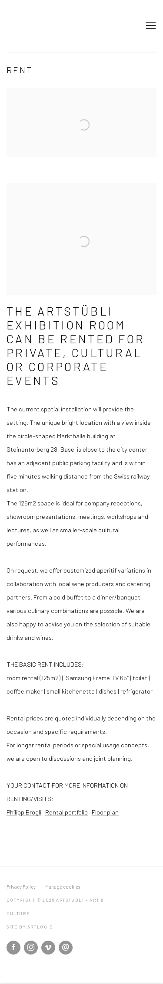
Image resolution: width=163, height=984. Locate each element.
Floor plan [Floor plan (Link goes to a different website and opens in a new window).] (105, 812)
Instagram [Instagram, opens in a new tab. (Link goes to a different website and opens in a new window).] (31, 948)
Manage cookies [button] (62, 887)
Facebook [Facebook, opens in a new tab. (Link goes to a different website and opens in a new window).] (13, 948)
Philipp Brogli (24, 812)
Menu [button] (149, 26)
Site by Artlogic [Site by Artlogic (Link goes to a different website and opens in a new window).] (30, 926)
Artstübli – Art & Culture (67, 26)
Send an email (66, 948)
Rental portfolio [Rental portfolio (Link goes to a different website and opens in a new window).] (66, 812)
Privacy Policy (21, 887)
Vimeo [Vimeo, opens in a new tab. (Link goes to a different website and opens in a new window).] (48, 948)
